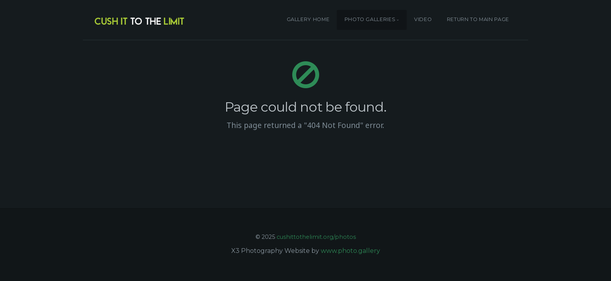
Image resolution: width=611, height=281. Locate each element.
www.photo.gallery (350, 250)
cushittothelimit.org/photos (316, 236)
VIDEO (423, 20)
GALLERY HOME (308, 20)
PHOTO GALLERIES (370, 20)
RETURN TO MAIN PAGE (478, 20)
